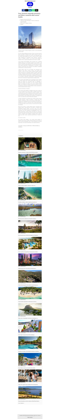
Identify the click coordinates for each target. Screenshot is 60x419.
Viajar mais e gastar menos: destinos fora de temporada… (28, 384)
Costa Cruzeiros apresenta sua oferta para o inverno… (27, 301)
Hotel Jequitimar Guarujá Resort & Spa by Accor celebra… (28, 251)
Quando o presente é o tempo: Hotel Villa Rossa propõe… (28, 152)
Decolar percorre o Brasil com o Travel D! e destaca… (27, 218)
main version (29, 417)
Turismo (30, 7)
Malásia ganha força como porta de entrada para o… (27, 268)
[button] (23, 10)
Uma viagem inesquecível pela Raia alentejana (26, 334)
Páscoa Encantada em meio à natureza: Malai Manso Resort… (29, 401)
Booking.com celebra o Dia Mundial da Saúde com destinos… (28, 351)
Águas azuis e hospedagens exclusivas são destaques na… (28, 318)
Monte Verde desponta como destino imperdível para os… (28, 285)
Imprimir (21, 24)
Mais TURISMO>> (21, 403)
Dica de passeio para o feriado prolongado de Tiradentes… (28, 235)
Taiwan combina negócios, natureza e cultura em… (27, 185)
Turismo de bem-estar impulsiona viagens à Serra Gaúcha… (28, 168)
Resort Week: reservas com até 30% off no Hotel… (27, 367)
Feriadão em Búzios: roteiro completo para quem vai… (27, 202)
